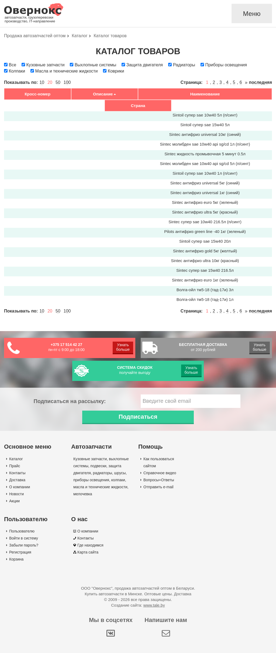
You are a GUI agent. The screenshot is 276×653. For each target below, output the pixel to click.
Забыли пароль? (23, 545)
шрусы (120, 473)
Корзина (16, 559)
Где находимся (90, 545)
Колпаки (17, 71)
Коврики (116, 71)
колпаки (118, 480)
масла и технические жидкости (100, 487)
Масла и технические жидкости (66, 71)
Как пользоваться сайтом (158, 462)
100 (67, 82)
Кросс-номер (37, 94)
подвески (98, 466)
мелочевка (82, 494)
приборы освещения (91, 480)
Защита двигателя (144, 65)
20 (49, 82)
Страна (138, 105)
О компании (19, 487)
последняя (260, 82)
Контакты (17, 473)
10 (41, 82)
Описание (103, 94)
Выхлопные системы (95, 65)
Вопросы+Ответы (158, 480)
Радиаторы (184, 65)
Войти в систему (23, 538)
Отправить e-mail (158, 487)
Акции (14, 501)
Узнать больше (123, 347)
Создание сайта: (138, 605)
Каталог (16, 459)
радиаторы (102, 473)
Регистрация (20, 552)
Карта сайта (87, 552)
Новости (16, 494)
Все (12, 65)
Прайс (14, 466)
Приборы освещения (226, 65)
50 (58, 82)
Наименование (205, 94)
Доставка (17, 480)
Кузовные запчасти (45, 65)
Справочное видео (159, 473)
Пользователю (21, 531)
